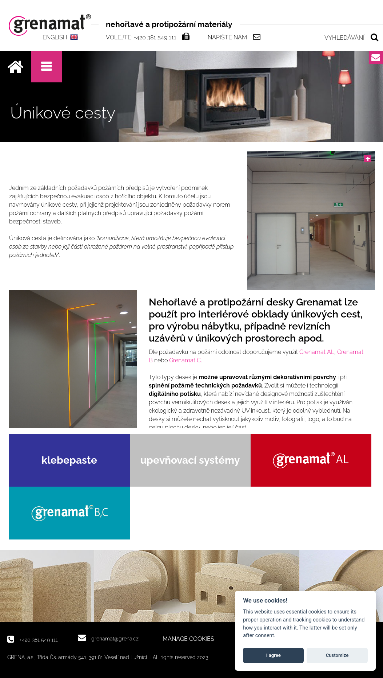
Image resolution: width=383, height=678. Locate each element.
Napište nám (227, 37)
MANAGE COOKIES (188, 639)
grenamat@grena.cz (115, 638)
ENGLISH (55, 37)
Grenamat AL (316, 351)
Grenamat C (185, 360)
